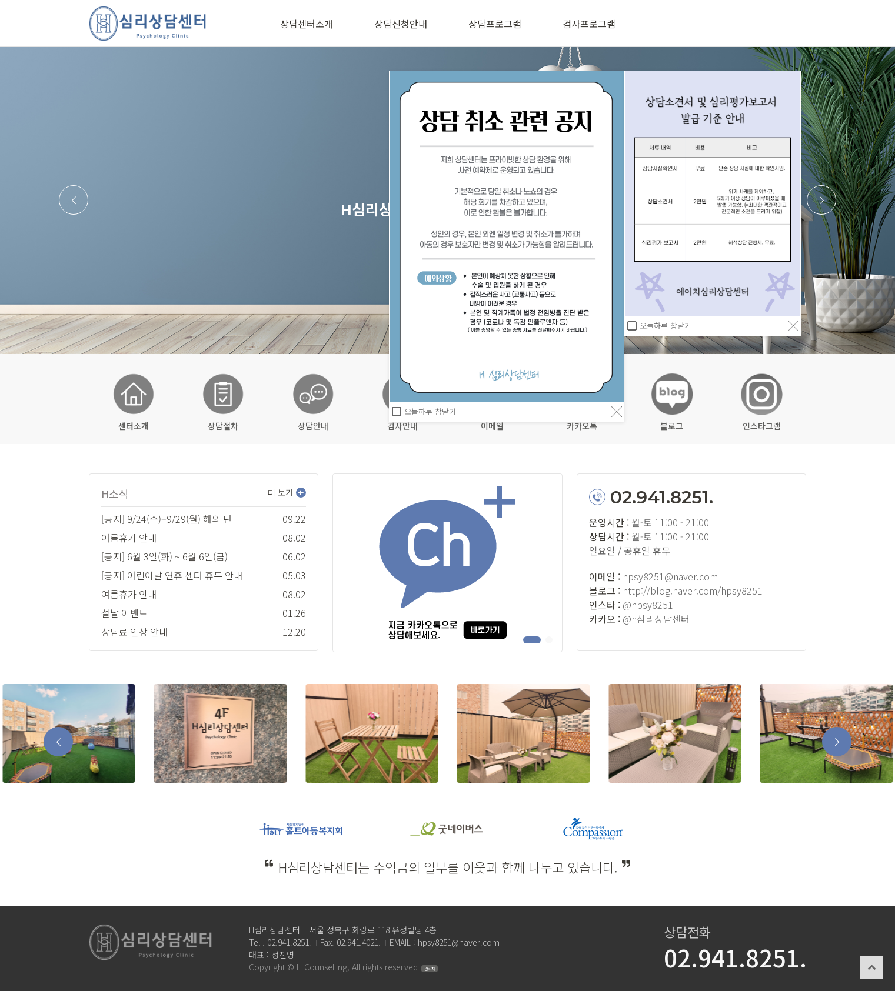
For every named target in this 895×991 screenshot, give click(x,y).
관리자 (429, 969)
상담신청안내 (400, 23)
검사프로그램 (589, 23)
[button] (73, 200)
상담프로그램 (494, 23)
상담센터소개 (306, 23)
